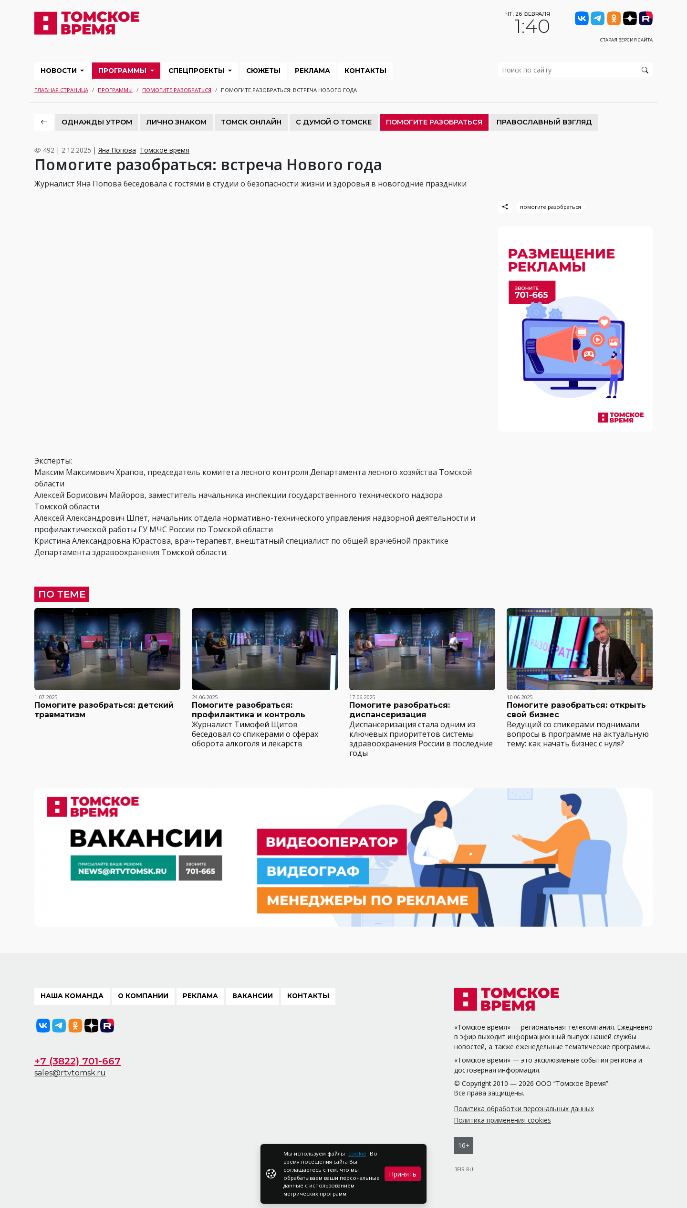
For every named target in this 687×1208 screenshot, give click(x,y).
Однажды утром (97, 122)
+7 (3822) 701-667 (77, 1061)
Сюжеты (263, 70)
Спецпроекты (197, 70)
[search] (575, 69)
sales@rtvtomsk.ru (70, 1072)
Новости (60, 70)
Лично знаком (176, 122)
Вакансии (252, 996)
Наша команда (72, 996)
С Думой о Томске (334, 122)
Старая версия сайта (626, 40)
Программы (123, 70)
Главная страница (61, 89)
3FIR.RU (463, 1169)
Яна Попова (117, 150)
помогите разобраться (550, 206)
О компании (143, 996)
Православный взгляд (544, 122)
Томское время (164, 150)
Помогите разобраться (176, 89)
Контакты (365, 70)
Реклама (312, 70)
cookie (357, 1153)
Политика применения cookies (502, 1120)
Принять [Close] (402, 1173)
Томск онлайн (251, 122)
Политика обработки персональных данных (524, 1108)
